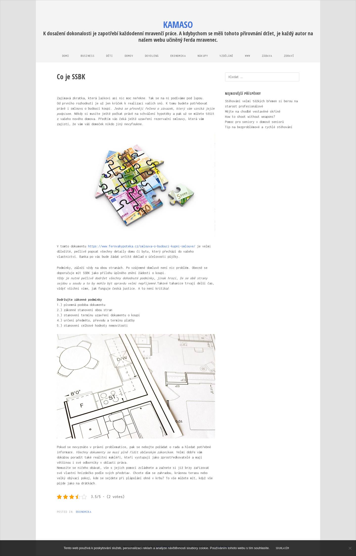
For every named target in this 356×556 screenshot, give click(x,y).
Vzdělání (226, 55)
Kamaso (178, 25)
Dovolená (152, 55)
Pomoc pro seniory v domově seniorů (254, 122)
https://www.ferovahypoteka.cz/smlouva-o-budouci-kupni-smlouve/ (141, 246)
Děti (109, 55)
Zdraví (289, 55)
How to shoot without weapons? (250, 117)
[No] (349, 548)
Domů (65, 55)
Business (87, 55)
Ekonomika (178, 55)
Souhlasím (282, 548)
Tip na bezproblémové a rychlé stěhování (258, 127)
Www (247, 55)
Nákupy (203, 55)
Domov (129, 55)
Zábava (267, 55)
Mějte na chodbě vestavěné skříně (252, 111)
